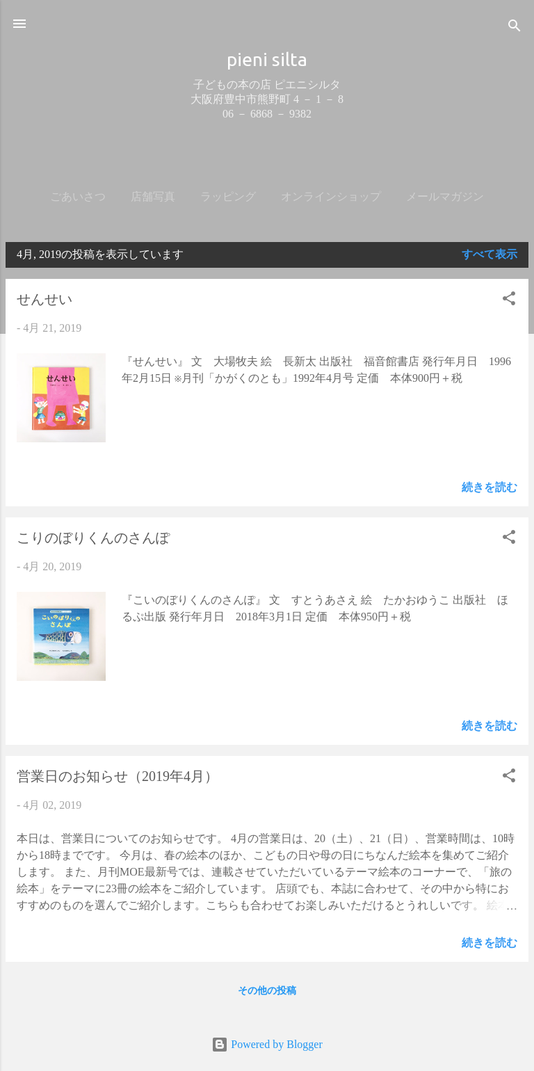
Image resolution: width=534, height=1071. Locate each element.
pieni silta (267, 59)
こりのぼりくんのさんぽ (93, 537)
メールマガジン (445, 196)
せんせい (44, 299)
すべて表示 (489, 254)
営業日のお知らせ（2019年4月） (117, 776)
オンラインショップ (331, 196)
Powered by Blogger (267, 1044)
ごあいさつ (78, 196)
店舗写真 (153, 196)
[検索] (514, 28)
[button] (509, 301)
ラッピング (228, 196)
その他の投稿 (267, 990)
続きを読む (489, 487)
